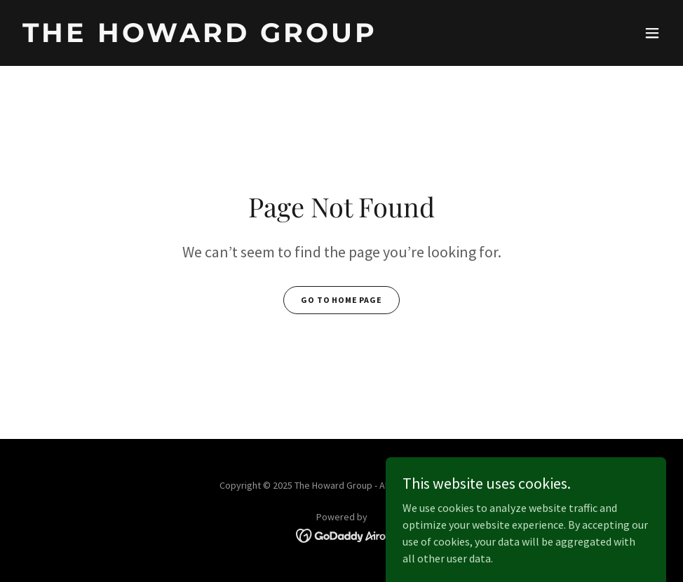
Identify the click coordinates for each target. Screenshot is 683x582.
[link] (199, 38)
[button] (652, 33)
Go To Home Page (341, 300)
